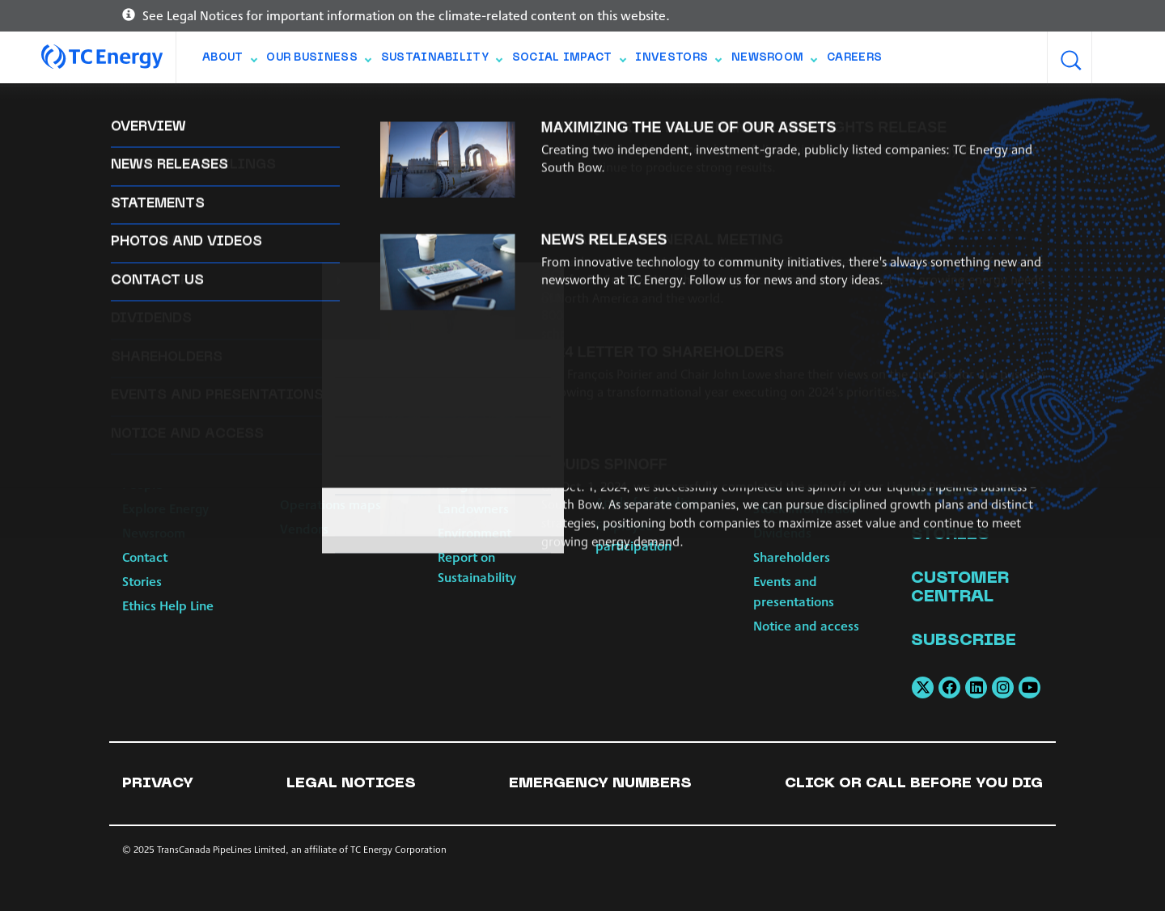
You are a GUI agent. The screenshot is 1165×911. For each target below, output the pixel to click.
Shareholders (791, 556)
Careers (854, 58)
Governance (157, 436)
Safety (456, 436)
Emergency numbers (600, 784)
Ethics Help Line (168, 605)
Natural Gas (314, 436)
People (142, 484)
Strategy (147, 460)
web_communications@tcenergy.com (879, 229)
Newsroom (773, 61)
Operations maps (330, 504)
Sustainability (441, 61)
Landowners (473, 508)
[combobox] (1114, 59)
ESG (764, 460)
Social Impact (568, 61)
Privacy (157, 784)
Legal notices (351, 784)
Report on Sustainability (477, 566)
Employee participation (633, 535)
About (229, 61)
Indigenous (470, 484)
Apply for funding (646, 501)
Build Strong (630, 453)
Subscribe (963, 641)
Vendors (304, 528)
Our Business (318, 61)
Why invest (785, 484)
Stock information (805, 508)
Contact (144, 556)
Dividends (782, 532)
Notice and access (806, 625)
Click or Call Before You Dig (914, 784)
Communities (476, 460)
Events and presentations (793, 591)
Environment (474, 532)
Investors (678, 61)
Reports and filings (807, 436)
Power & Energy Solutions (326, 470)
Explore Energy (165, 508)
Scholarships (631, 477)
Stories (142, 581)
